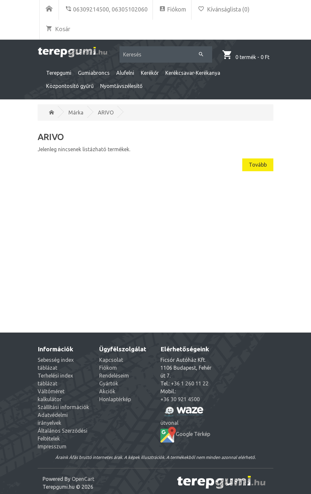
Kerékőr (150, 73)
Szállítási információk (63, 407)
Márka (75, 112)
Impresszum (52, 446)
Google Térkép (185, 435)
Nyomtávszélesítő (121, 86)
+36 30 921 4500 (180, 399)
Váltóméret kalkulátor (51, 395)
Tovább (258, 165)
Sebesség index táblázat (56, 364)
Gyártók (108, 383)
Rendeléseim (114, 376)
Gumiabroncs (94, 73)
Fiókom (108, 368)
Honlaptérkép (115, 399)
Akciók (107, 391)
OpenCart (83, 479)
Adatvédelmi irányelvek (53, 419)
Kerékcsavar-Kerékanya (192, 73)
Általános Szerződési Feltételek (62, 435)
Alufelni (125, 73)
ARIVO (106, 112)
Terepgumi (58, 73)
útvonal (183, 414)
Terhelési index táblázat (55, 379)
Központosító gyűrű (70, 86)
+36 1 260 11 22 (190, 383)
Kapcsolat (111, 360)
